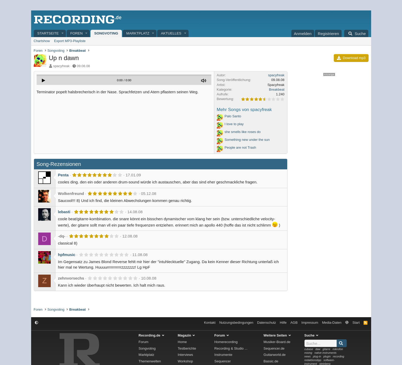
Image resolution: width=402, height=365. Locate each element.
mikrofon (337, 349)
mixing (308, 352)
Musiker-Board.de (277, 342)
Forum (144, 342)
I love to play (234, 124)
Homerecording (226, 342)
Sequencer (222, 361)
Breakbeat (276, 89)
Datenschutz (266, 323)
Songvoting (106, 33)
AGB (293, 323)
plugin (327, 356)
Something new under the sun (247, 140)
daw (317, 349)
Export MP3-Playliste (70, 41)
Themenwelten (150, 361)
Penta (63, 175)
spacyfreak (61, 66)
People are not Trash (240, 147)
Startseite (48, 33)
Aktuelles (171, 33)
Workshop (185, 361)
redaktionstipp (312, 360)
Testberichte (187, 348)
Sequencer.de (274, 348)
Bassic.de (271, 361)
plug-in (317, 356)
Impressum (309, 323)
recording (338, 356)
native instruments (325, 352)
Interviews (185, 355)
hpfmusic (67, 254)
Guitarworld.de (275, 355)
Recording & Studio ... (230, 348)
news (307, 356)
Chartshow (42, 41)
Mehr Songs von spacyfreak (244, 109)
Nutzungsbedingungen (236, 323)
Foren (76, 33)
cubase (308, 349)
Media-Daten (331, 323)
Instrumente (223, 355)
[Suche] (356, 33)
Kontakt (210, 323)
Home (182, 342)
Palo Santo (233, 116)
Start (356, 323)
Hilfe (283, 323)
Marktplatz (137, 33)
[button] (62, 33)
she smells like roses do (243, 132)
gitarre (326, 349)
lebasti (64, 212)
